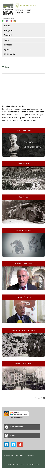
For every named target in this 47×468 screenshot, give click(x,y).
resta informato (13, 427)
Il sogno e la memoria (23, 230)
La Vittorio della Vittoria (23, 364)
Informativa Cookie (19, 464)
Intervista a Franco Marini (23, 264)
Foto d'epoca (23, 197)
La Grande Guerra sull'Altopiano (23, 330)
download (11, 435)
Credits (38, 464)
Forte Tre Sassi (23, 164)
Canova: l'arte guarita (23, 130)
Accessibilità (30, 464)
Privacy (9, 464)
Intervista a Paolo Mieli (23, 297)
